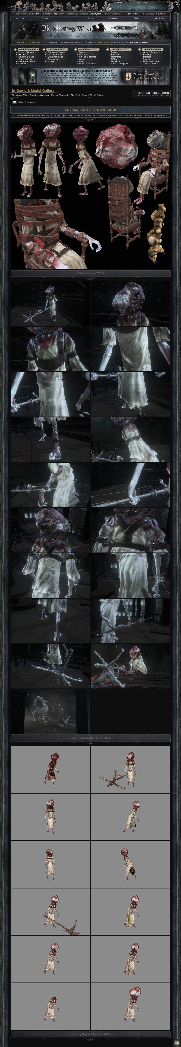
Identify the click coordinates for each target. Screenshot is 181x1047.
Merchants (116, 57)
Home (21, 52)
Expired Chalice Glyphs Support (135, 42)
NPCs (114, 59)
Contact (45, 18)
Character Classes (56, 52)
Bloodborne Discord (144, 74)
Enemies (115, 54)
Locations (115, 61)
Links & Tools (159, 18)
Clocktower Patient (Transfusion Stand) (58, 95)
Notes (90, 18)
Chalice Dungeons (119, 63)
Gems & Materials (87, 63)
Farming (147, 54)
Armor (82, 59)
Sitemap (30, 52)
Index (22, 18)
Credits (146, 59)
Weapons (83, 52)
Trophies (147, 57)
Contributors (113, 18)
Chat (67, 18)
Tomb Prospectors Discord (147, 78)
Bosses (114, 52)
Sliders (51, 61)
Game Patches (26, 59)
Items (82, 61)
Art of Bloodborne (151, 61)
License (165, 93)
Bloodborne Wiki (19, 95)
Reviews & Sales (26, 57)
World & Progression (152, 52)
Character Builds (55, 57)
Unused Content (150, 63)
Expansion (23, 54)
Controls (22, 63)
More (96, 82)
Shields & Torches (87, 57)
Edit (148, 93)
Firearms (83, 54)
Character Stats (55, 54)
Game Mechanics (27, 61)
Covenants (53, 59)
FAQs (136, 18)
